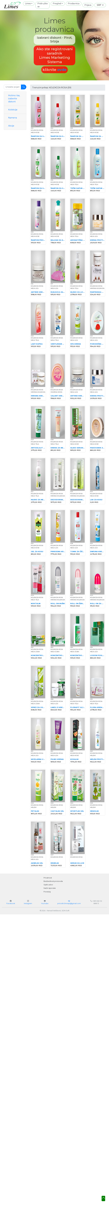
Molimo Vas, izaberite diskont (14, 98)
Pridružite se (42, 5)
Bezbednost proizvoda (53, 881)
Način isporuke (50, 888)
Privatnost (48, 878)
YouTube (44, 903)
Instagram (28, 903)
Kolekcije (12, 109)
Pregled (57, 3)
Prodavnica (73, 3)
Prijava (87, 5)
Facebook (10, 903)
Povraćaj (47, 892)
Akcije (11, 126)
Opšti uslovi (48, 885)
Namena (12, 118)
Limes (28, 3)
